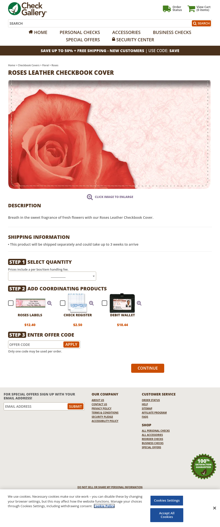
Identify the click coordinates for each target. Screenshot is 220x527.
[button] (49, 303)
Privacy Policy (102, 408)
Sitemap (147, 408)
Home (40, 32)
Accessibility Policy (105, 420)
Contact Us (99, 404)
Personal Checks (80, 32)
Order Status (151, 400)
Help (145, 404)
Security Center (135, 40)
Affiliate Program (154, 412)
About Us (98, 400)
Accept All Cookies (166, 515)
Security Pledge (102, 416)
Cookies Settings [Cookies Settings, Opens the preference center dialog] (167, 500)
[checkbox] (28, 303)
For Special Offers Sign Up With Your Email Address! (39, 396)
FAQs (145, 416)
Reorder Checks (152, 439)
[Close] (214, 508)
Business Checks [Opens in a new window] (172, 32)
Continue (148, 368)
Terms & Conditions (105, 412)
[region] (110, 508)
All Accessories (152, 434)
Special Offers (83, 40)
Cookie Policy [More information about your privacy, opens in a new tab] (104, 506)
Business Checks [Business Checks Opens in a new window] (152, 443)
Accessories (126, 32)
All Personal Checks (156, 430)
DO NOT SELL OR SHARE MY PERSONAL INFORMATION (110, 487)
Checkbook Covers (29, 65)
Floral (45, 65)
